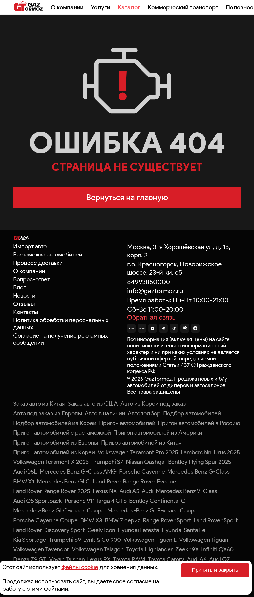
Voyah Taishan (67, 559)
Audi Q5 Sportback (37, 500)
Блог (19, 287)
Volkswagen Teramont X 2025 (51, 461)
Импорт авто (30, 246)
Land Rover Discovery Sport (49, 530)
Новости (24, 295)
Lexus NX (105, 491)
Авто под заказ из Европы (47, 413)
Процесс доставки (38, 262)
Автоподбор (144, 413)
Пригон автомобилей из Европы (55, 442)
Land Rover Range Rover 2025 (51, 491)
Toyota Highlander (149, 549)
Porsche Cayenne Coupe (45, 520)
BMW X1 (23, 481)
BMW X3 (91, 520)
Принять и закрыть (215, 570)
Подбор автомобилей (192, 413)
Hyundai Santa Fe (183, 530)
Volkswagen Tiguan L (150, 539)
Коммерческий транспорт (183, 7)
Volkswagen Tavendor (41, 549)
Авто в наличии (105, 413)
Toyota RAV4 (129, 559)
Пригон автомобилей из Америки (157, 432)
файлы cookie (79, 566)
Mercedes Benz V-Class (186, 491)
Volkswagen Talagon (98, 549)
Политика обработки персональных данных (60, 323)
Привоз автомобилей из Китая (141, 442)
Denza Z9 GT (29, 559)
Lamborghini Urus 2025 (210, 452)
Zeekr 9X (187, 549)
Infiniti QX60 (217, 549)
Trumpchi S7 (107, 461)
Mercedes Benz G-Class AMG (78, 471)
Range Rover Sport (167, 520)
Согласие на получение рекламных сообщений (60, 339)
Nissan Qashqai (146, 461)
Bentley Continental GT (159, 500)
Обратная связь (151, 317)
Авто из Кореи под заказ (153, 403)
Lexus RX (99, 559)
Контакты (25, 311)
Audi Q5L (25, 471)
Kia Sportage (29, 539)
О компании (67, 7)
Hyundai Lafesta (138, 530)
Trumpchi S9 (65, 539)
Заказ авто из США (93, 403)
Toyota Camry (166, 559)
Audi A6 (197, 559)
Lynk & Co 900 (102, 539)
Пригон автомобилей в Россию (199, 422)
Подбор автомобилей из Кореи (54, 422)
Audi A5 (129, 491)
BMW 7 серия (123, 520)
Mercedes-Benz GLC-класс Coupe (59, 510)
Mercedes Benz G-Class (198, 471)
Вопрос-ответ (31, 279)
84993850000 (148, 282)
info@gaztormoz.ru (155, 291)
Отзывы (24, 303)
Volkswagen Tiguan (203, 539)
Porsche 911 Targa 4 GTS (96, 500)
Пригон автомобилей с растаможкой (62, 432)
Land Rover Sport (216, 520)
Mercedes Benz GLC (63, 481)
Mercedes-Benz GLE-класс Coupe (152, 510)
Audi (147, 491)
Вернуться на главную (127, 197)
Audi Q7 (219, 559)
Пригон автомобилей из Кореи (54, 452)
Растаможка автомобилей (47, 254)
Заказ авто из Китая (39, 403)
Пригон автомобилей (127, 422)
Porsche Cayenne (142, 471)
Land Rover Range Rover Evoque (134, 481)
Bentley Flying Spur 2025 (199, 461)
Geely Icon (101, 530)
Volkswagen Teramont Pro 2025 (138, 452)
